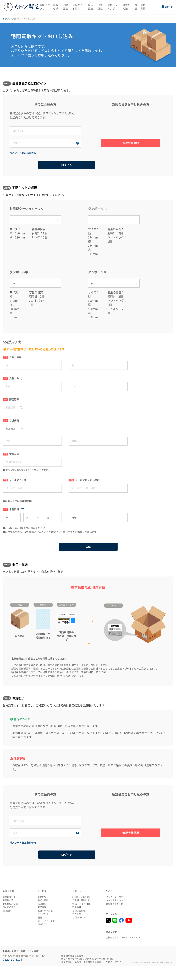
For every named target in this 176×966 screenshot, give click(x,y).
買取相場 (42, 897)
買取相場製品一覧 (114, 904)
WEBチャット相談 (81, 904)
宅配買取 (42, 907)
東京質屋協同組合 (92, 962)
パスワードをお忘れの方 (23, 153)
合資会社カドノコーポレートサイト (123, 937)
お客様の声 (8, 900)
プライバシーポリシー (116, 897)
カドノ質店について (115, 900)
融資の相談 (43, 900)
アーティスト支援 (46, 921)
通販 (40, 917)
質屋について (9, 897)
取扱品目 (76, 907)
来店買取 (42, 904)
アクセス (76, 914)
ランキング (43, 914)
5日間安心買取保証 (81, 897)
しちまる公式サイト (113, 962)
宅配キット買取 (45, 911)
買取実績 (7, 911)
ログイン (169, 7)
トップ (6, 19)
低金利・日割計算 (81, 900)
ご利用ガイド (78, 917)
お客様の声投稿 (10, 904)
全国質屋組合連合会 (71, 962)
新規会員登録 (130, 143)
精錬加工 (42, 924)
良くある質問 (9, 907)
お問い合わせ (78, 911)
